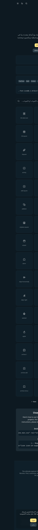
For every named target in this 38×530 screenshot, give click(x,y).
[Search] (12, 3)
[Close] (34, 511)
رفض (19, 525)
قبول (19, 520)
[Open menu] (3, 3)
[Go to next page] (19, 402)
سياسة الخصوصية (31, 506)
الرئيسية (34, 488)
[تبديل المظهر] (8, 3)
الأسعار (34, 491)
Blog (34, 494)
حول (35, 497)
